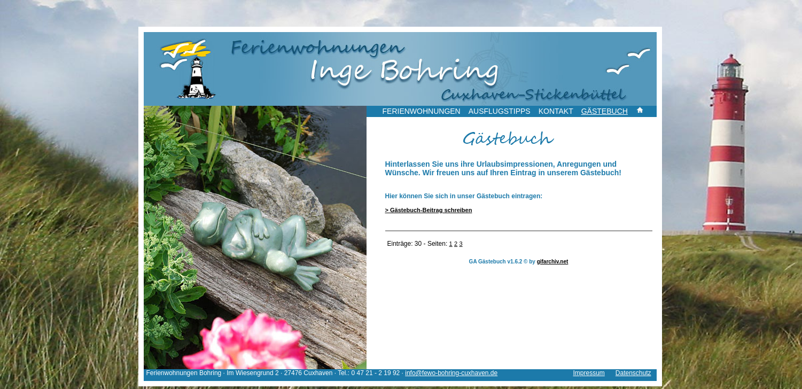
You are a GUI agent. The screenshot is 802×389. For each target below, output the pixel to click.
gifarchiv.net (553, 261)
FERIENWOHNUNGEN (422, 111)
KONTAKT (556, 111)
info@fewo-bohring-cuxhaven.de (451, 373)
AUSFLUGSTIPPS (500, 111)
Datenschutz (633, 373)
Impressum (588, 373)
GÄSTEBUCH (604, 111)
